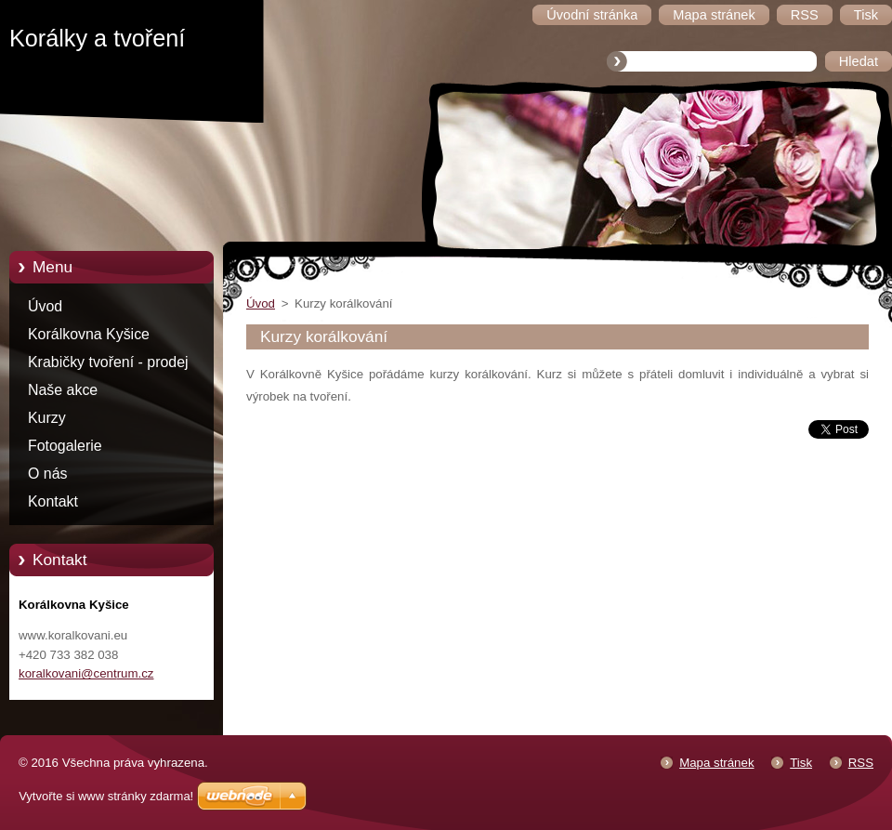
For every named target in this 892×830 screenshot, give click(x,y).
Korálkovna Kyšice (89, 334)
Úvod (45, 306)
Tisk (801, 763)
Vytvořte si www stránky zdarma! (106, 796)
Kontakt (53, 501)
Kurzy (47, 418)
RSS (860, 763)
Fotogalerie (65, 446)
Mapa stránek (716, 763)
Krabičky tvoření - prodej (108, 362)
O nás (47, 473)
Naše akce (63, 390)
